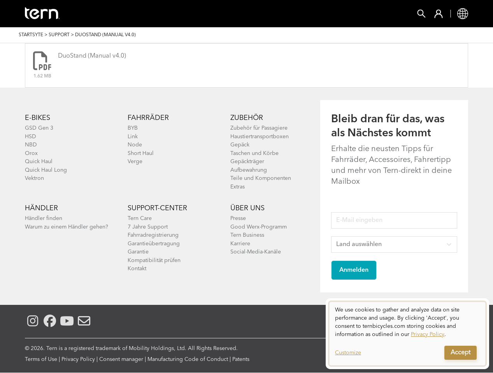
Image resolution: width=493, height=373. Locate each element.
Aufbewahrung (248, 170)
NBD (31, 145)
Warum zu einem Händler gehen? (66, 227)
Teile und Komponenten (260, 178)
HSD (30, 136)
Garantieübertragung (154, 243)
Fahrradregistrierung (153, 235)
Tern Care (140, 218)
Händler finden (43, 218)
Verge (135, 161)
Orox (31, 153)
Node (135, 145)
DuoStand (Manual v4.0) (92, 56)
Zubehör (164, 14)
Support (336, 14)
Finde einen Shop (224, 14)
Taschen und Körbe (254, 153)
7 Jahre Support (148, 227)
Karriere (240, 243)
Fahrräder (114, 14)
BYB (133, 128)
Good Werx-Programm (258, 227)
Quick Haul (39, 161)
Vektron (34, 178)
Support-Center (157, 208)
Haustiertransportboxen (259, 136)
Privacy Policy (78, 359)
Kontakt (137, 268)
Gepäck (239, 145)
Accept (460, 353)
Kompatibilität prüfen (154, 260)
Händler (41, 208)
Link (133, 136)
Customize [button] (348, 352)
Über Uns (247, 208)
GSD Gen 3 (39, 128)
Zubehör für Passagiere (259, 128)
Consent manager (121, 359)
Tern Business (247, 235)
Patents (240, 359)
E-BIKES (37, 117)
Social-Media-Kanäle (255, 252)
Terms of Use (41, 359)
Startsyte (31, 35)
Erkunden (288, 14)
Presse (238, 218)
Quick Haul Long (46, 170)
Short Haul (141, 153)
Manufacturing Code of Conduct (187, 359)
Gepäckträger (247, 161)
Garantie (138, 252)
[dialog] (407, 333)
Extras (237, 187)
